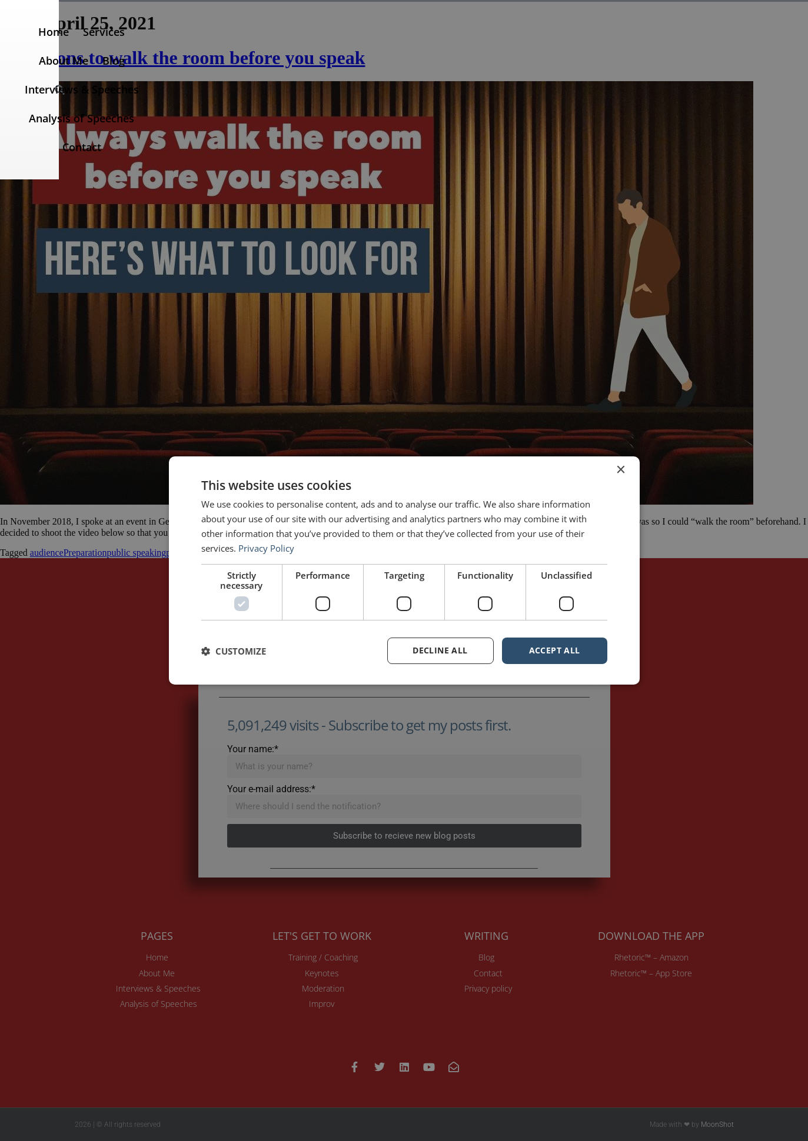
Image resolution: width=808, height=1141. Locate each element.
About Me (369, 46)
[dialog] (404, 570)
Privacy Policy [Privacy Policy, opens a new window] (266, 548)
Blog (419, 46)
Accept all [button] (554, 650)
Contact (711, 46)
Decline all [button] (440, 650)
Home (259, 46)
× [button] (620, 470)
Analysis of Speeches (625, 46)
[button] (784, 47)
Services (309, 46)
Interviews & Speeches (501, 46)
